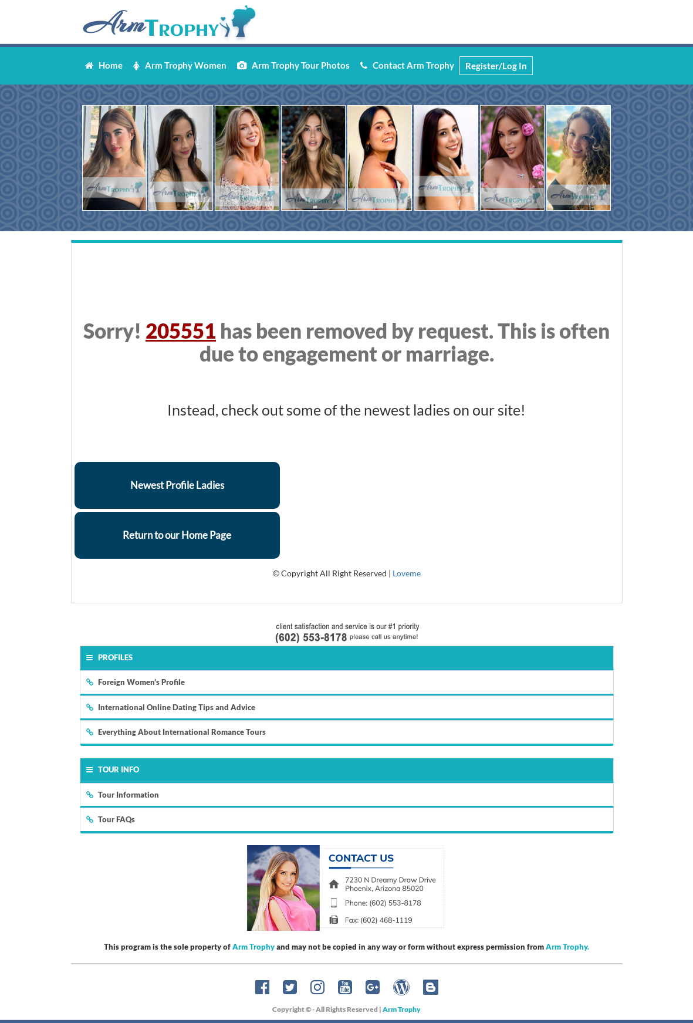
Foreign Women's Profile (135, 682)
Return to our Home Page (177, 535)
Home (104, 65)
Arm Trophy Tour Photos (293, 65)
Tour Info (112, 769)
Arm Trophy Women (180, 65)
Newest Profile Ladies (177, 485)
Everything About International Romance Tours (176, 732)
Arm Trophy (253, 946)
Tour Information (122, 794)
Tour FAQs (110, 819)
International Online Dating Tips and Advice (170, 707)
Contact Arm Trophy (407, 65)
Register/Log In (496, 65)
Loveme (407, 573)
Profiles (109, 657)
